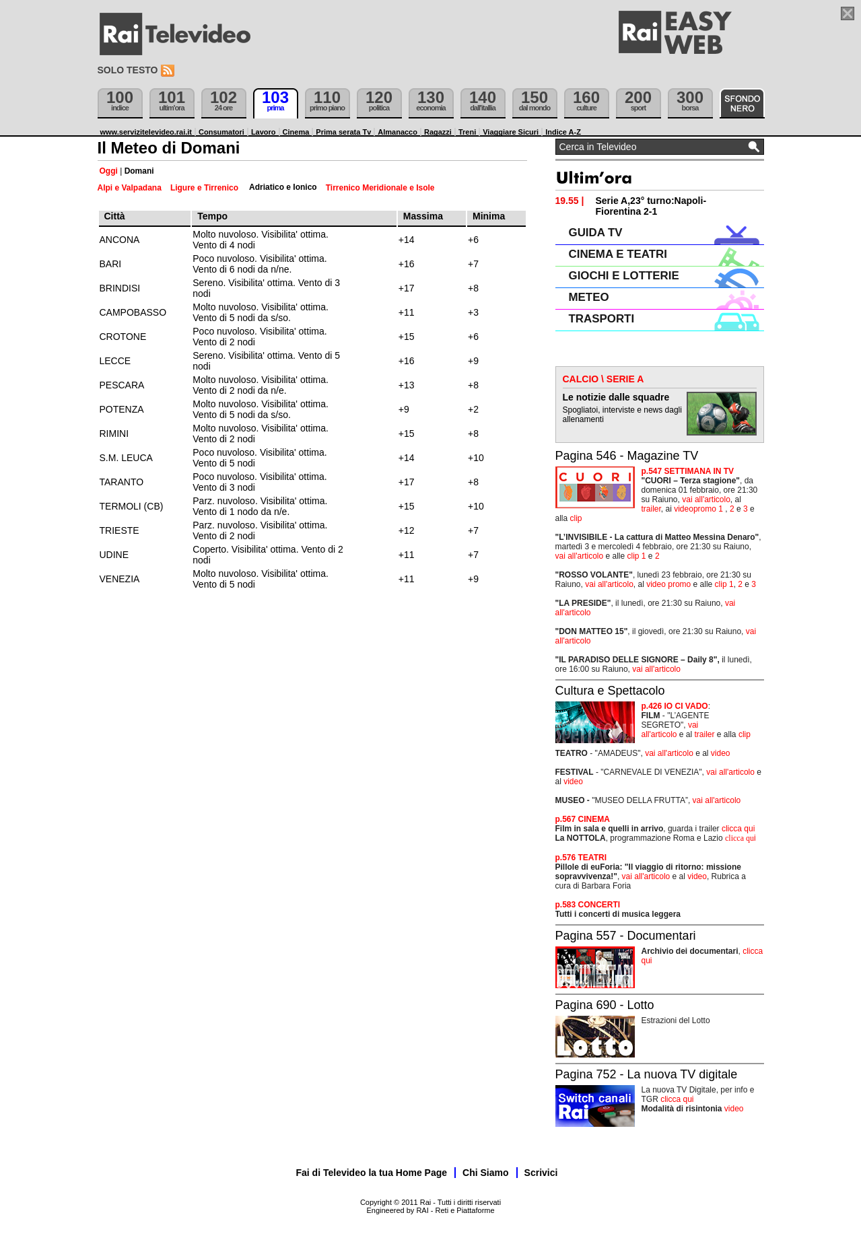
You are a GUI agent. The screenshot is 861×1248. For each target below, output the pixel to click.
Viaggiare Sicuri (511, 132)
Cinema (296, 132)
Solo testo (128, 70)
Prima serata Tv (343, 132)
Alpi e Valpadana (130, 188)
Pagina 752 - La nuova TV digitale (646, 1074)
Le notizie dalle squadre (616, 397)
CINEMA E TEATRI (618, 254)
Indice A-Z (563, 132)
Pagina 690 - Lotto (604, 1005)
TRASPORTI (602, 318)
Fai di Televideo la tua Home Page (372, 1172)
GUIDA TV (596, 232)
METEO (589, 297)
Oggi (109, 171)
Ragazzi (438, 132)
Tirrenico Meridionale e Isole (380, 188)
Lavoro (263, 132)
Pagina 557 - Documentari (625, 935)
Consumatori (221, 132)
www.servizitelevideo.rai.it (146, 132)
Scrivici (541, 1172)
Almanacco (397, 132)
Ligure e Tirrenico (204, 188)
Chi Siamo (485, 1172)
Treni (467, 132)
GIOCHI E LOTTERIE (624, 275)
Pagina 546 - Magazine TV (627, 455)
